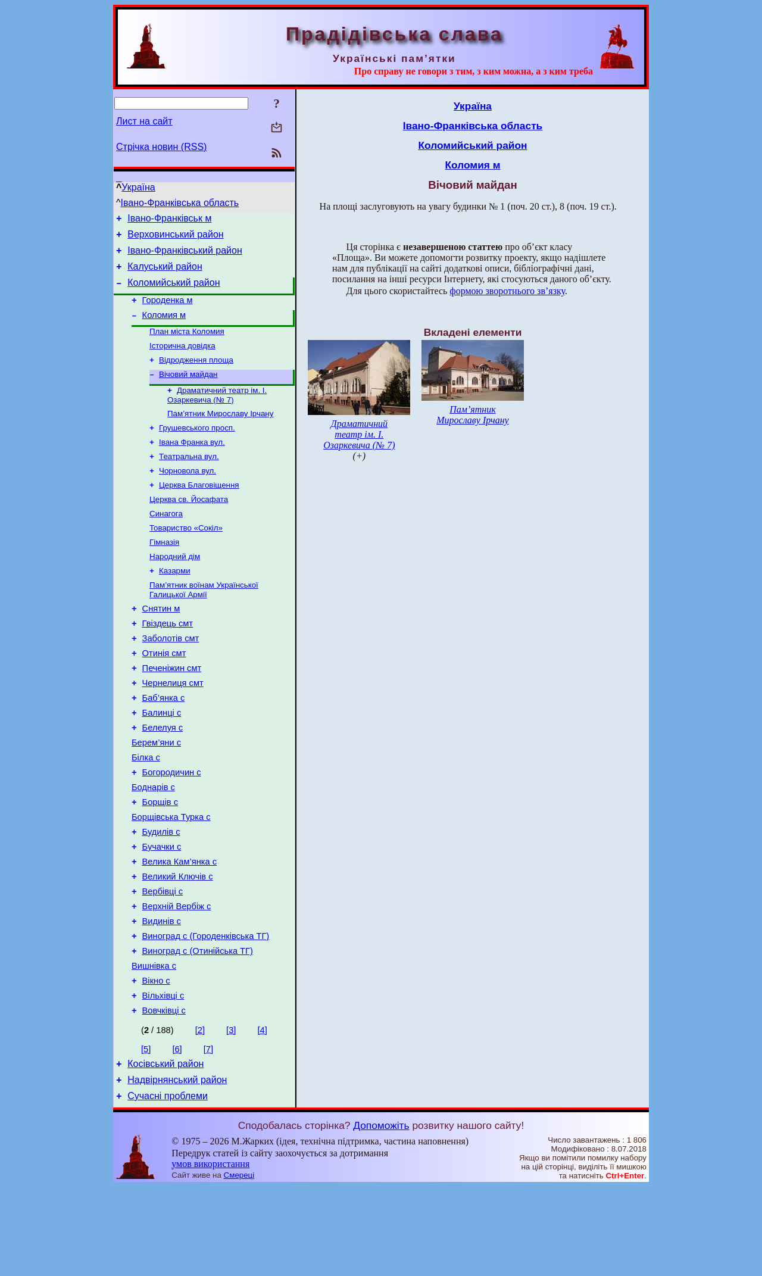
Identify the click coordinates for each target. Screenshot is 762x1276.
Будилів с (161, 894)
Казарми (174, 603)
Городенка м (167, 311)
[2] (200, 1114)
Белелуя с (162, 777)
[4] (262, 1114)
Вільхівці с (163, 1077)
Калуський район (164, 274)
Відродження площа (196, 376)
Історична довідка (182, 360)
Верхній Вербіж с (176, 977)
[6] (177, 1133)
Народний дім (174, 588)
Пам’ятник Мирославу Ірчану (220, 433)
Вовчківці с (164, 1094)
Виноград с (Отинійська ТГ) (197, 1027)
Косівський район (165, 1149)
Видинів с (161, 994)
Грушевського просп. (197, 448)
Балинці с (162, 761)
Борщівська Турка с (171, 877)
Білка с (146, 811)
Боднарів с (153, 844)
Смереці (239, 1264)
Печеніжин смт (172, 711)
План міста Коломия (186, 345)
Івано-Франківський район (184, 256)
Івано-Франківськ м (169, 220)
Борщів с (160, 861)
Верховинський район (175, 238)
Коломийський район (173, 291)
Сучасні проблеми (167, 1185)
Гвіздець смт (167, 661)
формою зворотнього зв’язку (507, 291)
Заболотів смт (170, 677)
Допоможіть (381, 1215)
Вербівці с (162, 961)
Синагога (166, 541)
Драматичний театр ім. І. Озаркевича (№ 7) (217, 413)
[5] (146, 1133)
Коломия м (164, 327)
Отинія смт (164, 694)
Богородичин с (171, 827)
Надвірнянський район (177, 1167)
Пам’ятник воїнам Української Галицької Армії (203, 623)
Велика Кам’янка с (179, 927)
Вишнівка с (154, 1044)
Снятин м (161, 644)
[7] (208, 1133)
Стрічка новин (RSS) (161, 147)
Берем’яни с (156, 794)
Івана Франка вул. (192, 464)
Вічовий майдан (188, 391)
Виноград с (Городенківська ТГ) (206, 1011)
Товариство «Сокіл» (186, 557)
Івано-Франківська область (180, 203)
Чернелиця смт (173, 727)
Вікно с (156, 1061)
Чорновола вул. (187, 495)
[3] (231, 1114)
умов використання (210, 1253)
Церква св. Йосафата (188, 526)
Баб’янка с (163, 744)
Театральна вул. (189, 479)
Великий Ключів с (177, 944)
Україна (138, 187)
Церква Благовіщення (199, 510)
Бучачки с (162, 911)
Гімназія (164, 572)
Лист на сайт (144, 121)
